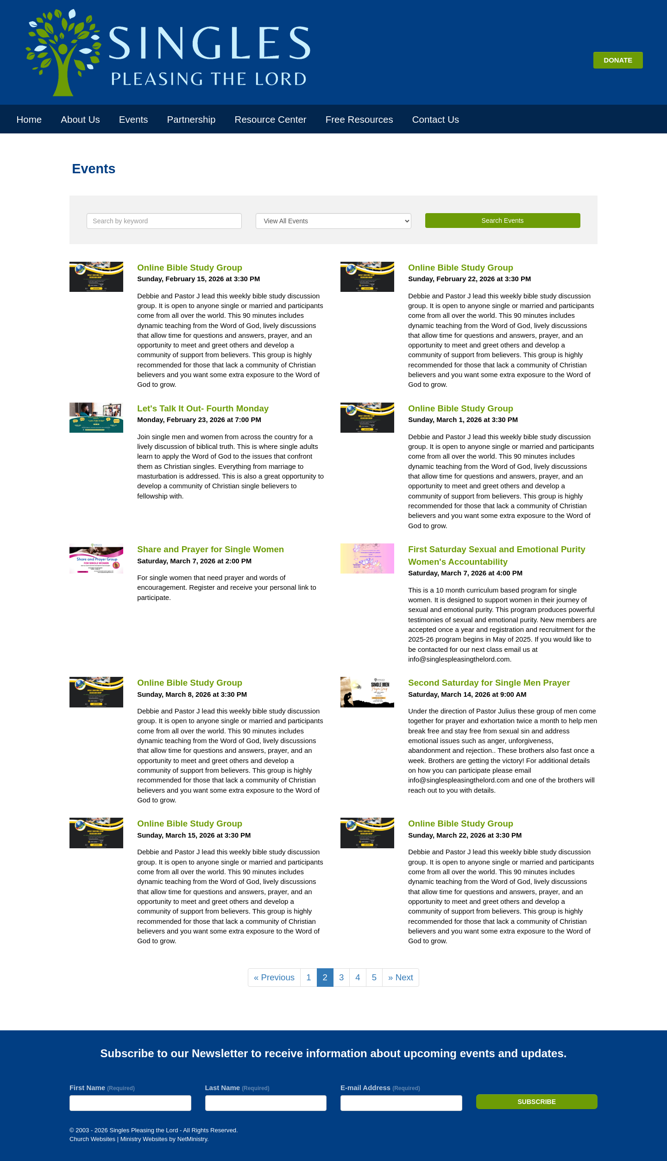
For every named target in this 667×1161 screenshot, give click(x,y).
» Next (400, 977)
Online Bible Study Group (189, 267)
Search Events (503, 220)
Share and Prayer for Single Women (210, 549)
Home (29, 119)
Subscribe (537, 1101)
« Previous (274, 977)
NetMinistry (192, 1139)
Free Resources (359, 119)
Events (133, 119)
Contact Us (435, 119)
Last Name (237, 1088)
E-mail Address (380, 1088)
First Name (102, 1088)
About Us (80, 119)
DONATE (618, 60)
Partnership (191, 119)
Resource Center (271, 119)
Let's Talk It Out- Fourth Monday (203, 408)
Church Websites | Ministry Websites (119, 1139)
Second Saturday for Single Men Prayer (489, 683)
